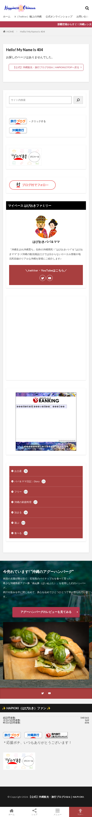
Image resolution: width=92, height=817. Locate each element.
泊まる (21, 512)
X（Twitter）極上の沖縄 (28, 16)
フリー (21, 492)
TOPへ (80, 811)
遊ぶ (19, 523)
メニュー (57, 811)
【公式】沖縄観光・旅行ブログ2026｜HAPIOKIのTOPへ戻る (46, 67)
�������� (67, 440)
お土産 (21, 471)
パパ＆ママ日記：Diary (30, 481)
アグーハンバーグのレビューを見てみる (46, 612)
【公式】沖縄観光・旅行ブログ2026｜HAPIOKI (56, 796)
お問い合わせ (83, 16)
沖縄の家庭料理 (25, 502)
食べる (21, 533)
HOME (10, 31)
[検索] (78, 100)
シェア (34, 812)
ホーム (6, 16)
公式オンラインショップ (59, 16)
